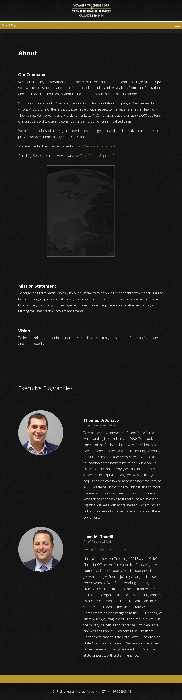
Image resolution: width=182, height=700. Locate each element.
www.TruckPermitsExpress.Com (95, 155)
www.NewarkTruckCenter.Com (98, 146)
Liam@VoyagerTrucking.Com (104, 549)
